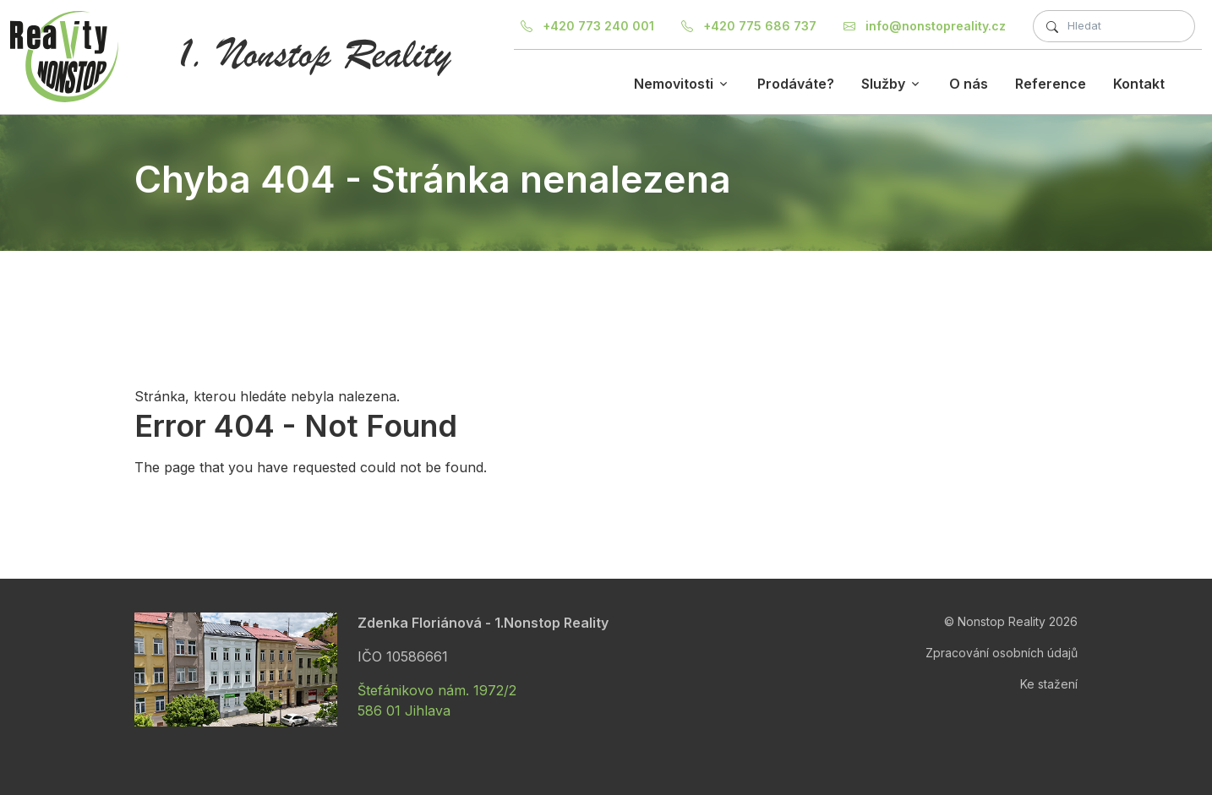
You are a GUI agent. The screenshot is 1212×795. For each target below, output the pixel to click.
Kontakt (1139, 83)
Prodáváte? (795, 83)
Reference (1050, 83)
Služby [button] (883, 83)
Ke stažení (1049, 684)
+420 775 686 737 (748, 26)
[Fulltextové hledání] (1114, 26)
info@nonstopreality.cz (924, 26)
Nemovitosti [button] (673, 83)
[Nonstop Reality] (64, 56)
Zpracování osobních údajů (1001, 652)
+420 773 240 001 (587, 26)
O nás (968, 83)
